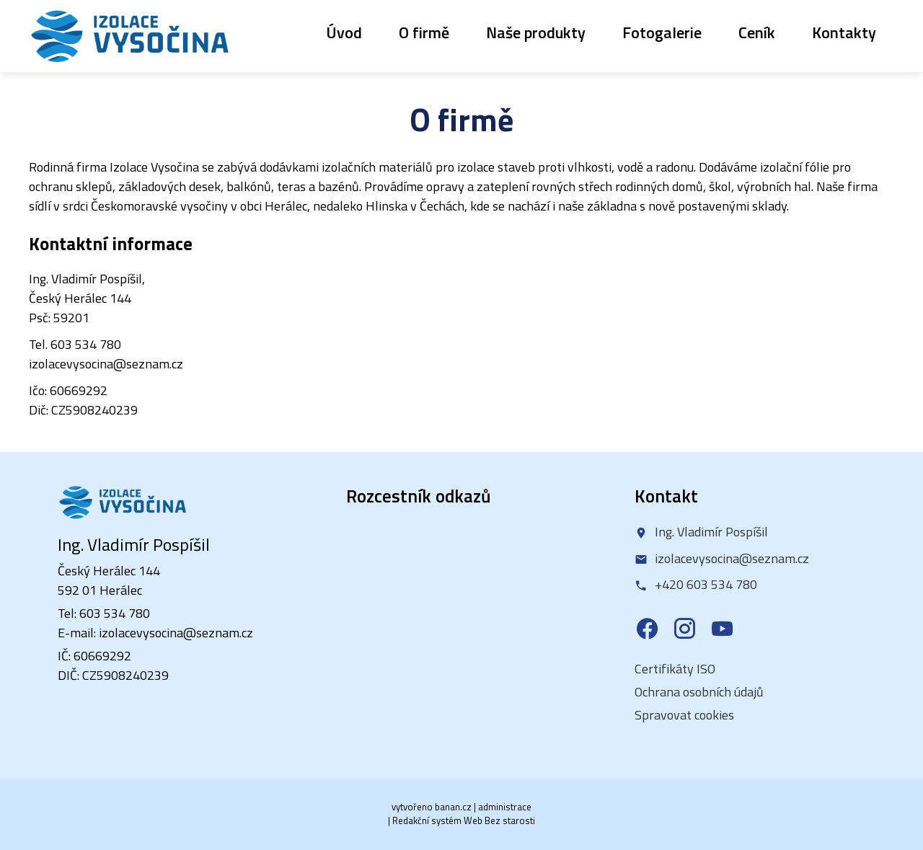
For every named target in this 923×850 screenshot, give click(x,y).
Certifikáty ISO (675, 668)
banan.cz (453, 807)
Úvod (344, 32)
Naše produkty (536, 32)
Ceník (756, 32)
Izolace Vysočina (130, 36)
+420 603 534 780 (706, 585)
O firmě (424, 32)
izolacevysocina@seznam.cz (732, 558)
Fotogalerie (662, 32)
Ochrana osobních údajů (699, 691)
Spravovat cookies (684, 715)
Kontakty (844, 32)
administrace (504, 807)
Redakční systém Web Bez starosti (463, 820)
